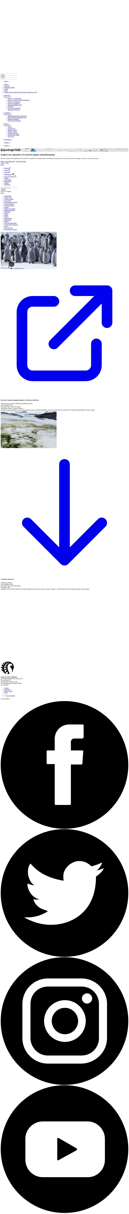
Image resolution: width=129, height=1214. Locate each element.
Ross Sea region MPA (10, 223)
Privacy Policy (8, 691)
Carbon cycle (8, 197)
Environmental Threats (10, 202)
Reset (2, 164)
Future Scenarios (9, 204)
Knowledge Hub (10, 161)
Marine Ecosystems (9, 209)
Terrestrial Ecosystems (10, 229)
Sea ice (10, 127)
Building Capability (13, 119)
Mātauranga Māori (9, 87)
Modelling (7, 212)
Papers (6, 215)
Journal (6, 207)
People (6, 89)
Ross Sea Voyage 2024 (14, 108)
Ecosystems (7, 201)
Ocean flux (11, 136)
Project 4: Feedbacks (14, 103)
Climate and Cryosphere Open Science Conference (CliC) (20, 92)
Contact (6, 688)
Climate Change (8, 199)
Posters (6, 217)
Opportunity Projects (14, 109)
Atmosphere (7, 196)
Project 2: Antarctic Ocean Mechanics (18, 100)
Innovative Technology (14, 120)
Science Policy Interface (11, 224)
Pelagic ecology (12, 131)
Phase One (8, 97)
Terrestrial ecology (13, 133)
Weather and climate (13, 135)
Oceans (6, 213)
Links (5, 90)
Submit (3, 189)
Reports (6, 221)
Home (2, 161)
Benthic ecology (12, 130)
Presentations (8, 218)
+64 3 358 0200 (10, 696)
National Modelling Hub (15, 105)
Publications (7, 220)
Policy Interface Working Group (17, 117)
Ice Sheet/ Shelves (9, 205)
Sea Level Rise (8, 228)
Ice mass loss (11, 128)
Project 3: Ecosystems (14, 101)
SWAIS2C (11, 106)
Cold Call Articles (21, 161)
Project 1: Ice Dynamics (14, 98)
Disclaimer (7, 689)
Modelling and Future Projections (17, 116)
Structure (6, 86)
